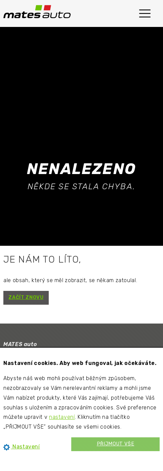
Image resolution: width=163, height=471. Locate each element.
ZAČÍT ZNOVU (25, 297)
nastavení (62, 417)
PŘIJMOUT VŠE (115, 444)
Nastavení (21, 446)
